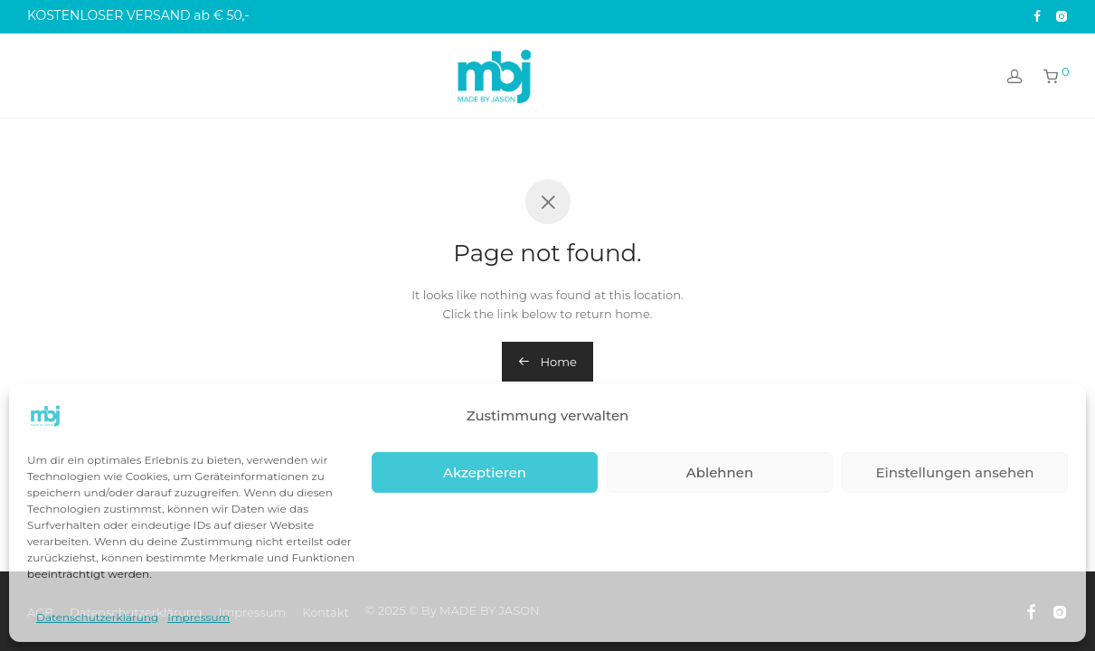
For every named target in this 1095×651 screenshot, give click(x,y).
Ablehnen (719, 472)
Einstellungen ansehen (954, 472)
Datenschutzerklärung (97, 617)
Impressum (198, 617)
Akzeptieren (484, 472)
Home (547, 361)
